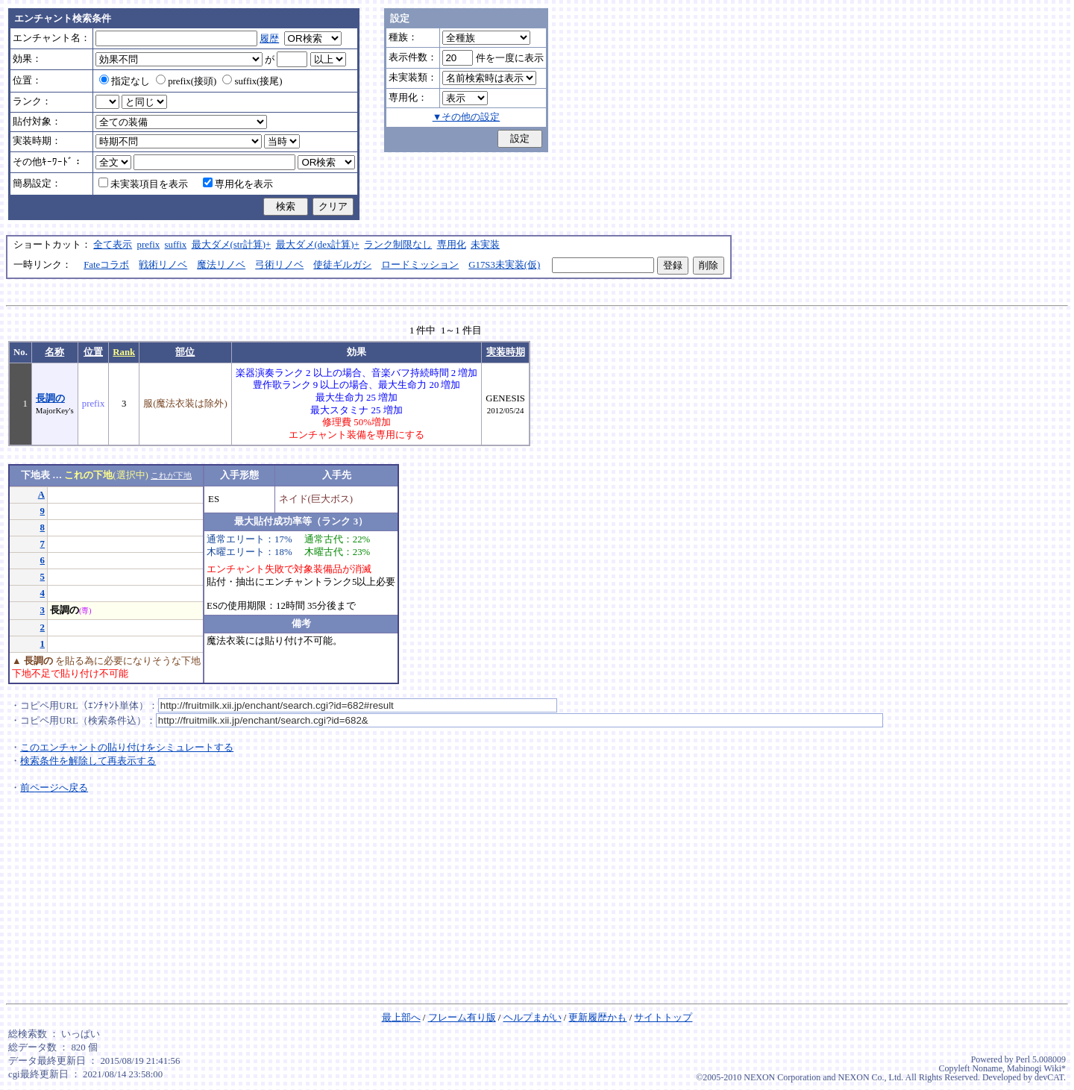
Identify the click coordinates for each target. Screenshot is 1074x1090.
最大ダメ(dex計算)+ (317, 244)
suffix (176, 244)
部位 (185, 352)
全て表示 (112, 244)
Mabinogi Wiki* (1036, 1068)
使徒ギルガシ (342, 265)
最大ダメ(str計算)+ (231, 244)
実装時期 (505, 352)
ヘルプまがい (532, 1017)
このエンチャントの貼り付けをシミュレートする (126, 747)
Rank (124, 352)
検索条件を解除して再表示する (88, 761)
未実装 (485, 244)
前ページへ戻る (54, 788)
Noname (987, 1068)
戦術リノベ (163, 265)
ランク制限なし (398, 244)
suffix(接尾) (252, 81)
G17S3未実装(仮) (504, 265)
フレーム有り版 (462, 1017)
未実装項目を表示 (143, 184)
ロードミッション (420, 265)
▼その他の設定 (466, 117)
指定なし (124, 81)
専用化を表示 (238, 184)
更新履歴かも (597, 1017)
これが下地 (171, 475)
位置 (93, 352)
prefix (148, 244)
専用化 (451, 244)
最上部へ (401, 1017)
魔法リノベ (221, 265)
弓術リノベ (279, 265)
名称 (54, 352)
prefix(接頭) (186, 81)
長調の (50, 398)
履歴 (269, 39)
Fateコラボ (106, 265)
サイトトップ (663, 1017)
